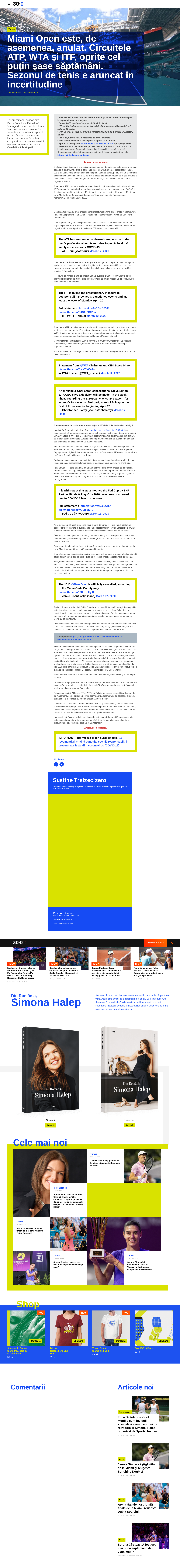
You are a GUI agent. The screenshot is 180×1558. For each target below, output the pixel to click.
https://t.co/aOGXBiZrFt (94, 308)
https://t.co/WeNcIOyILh (95, 505)
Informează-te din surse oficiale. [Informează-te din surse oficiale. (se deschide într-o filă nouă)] (73, 155)
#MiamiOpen (79, 584)
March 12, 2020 (99, 251)
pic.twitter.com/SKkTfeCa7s (77, 369)
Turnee (11, 29)
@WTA (84, 365)
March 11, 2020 (99, 513)
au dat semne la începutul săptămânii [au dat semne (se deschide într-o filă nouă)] (108, 430)
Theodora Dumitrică (135, 1556)
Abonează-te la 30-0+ (155, 943)
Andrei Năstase (105, 979)
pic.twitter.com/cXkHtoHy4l (76, 592)
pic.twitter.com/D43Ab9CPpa (77, 312)
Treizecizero (14, 92)
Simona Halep (60, 1188)
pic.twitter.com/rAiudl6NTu (76, 509)
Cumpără (50, 1125)
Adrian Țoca (23, 981)
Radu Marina (64, 979)
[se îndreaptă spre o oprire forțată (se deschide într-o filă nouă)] (97, 143)
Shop (28, 1304)
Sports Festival (124, 1412)
